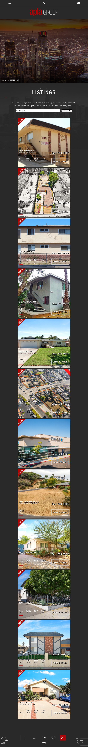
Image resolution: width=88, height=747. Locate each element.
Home (5, 80)
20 (53, 738)
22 (44, 743)
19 (44, 738)
